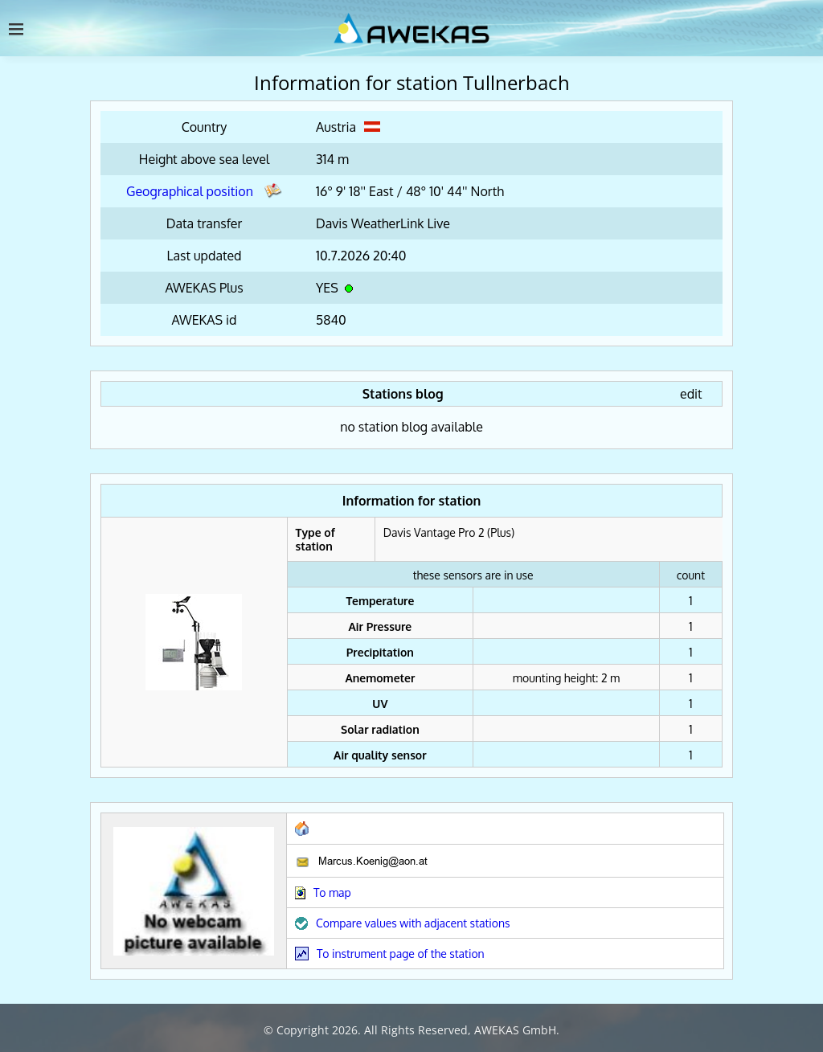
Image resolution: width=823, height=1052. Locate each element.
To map (332, 892)
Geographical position (204, 191)
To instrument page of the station (401, 953)
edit (691, 394)
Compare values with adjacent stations (413, 923)
